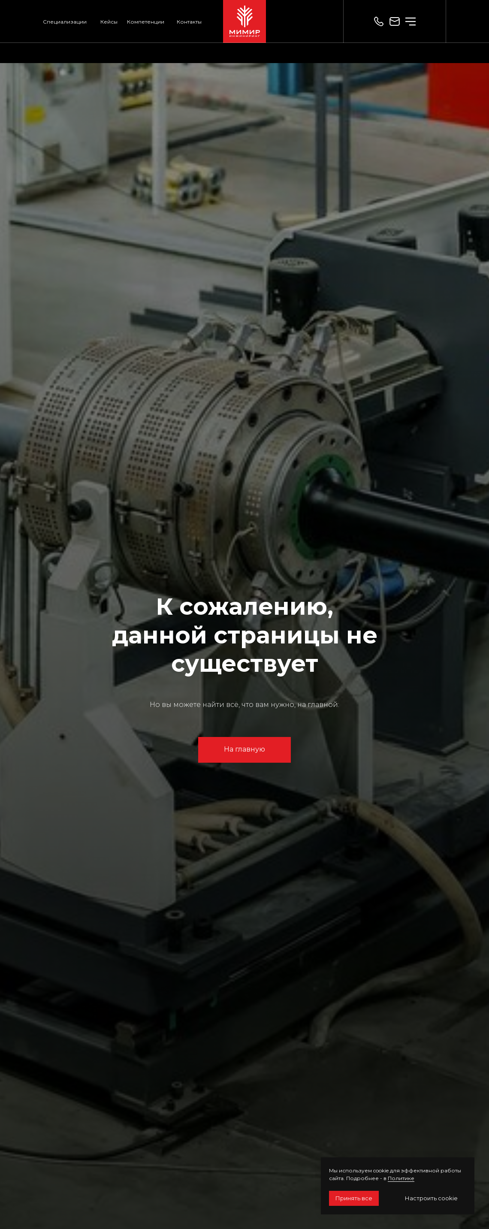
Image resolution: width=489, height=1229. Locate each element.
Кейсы (109, 21)
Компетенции (145, 21)
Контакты (189, 21)
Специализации (65, 21)
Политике (401, 1178)
